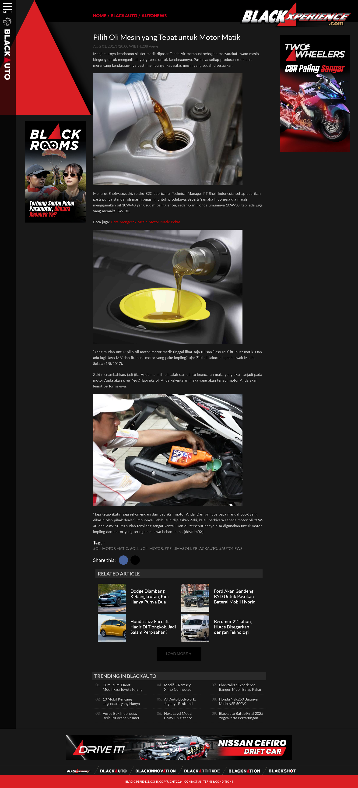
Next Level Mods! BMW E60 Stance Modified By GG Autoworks (178, 720)
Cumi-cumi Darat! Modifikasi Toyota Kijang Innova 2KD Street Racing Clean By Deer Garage (123, 691)
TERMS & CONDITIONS (218, 781)
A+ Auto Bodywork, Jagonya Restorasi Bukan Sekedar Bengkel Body (180, 706)
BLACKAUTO (124, 15)
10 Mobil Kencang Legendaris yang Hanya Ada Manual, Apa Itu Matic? (121, 706)
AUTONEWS (154, 15)
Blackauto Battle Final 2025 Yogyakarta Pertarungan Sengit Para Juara (241, 717)
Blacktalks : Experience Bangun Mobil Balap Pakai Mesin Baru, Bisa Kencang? (240, 689)
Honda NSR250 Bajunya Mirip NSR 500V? (238, 701)
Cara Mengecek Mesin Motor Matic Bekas (145, 222)
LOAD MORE (179, 653)
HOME (99, 15)
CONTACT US (192, 781)
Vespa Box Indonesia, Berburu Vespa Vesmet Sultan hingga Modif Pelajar (121, 720)
